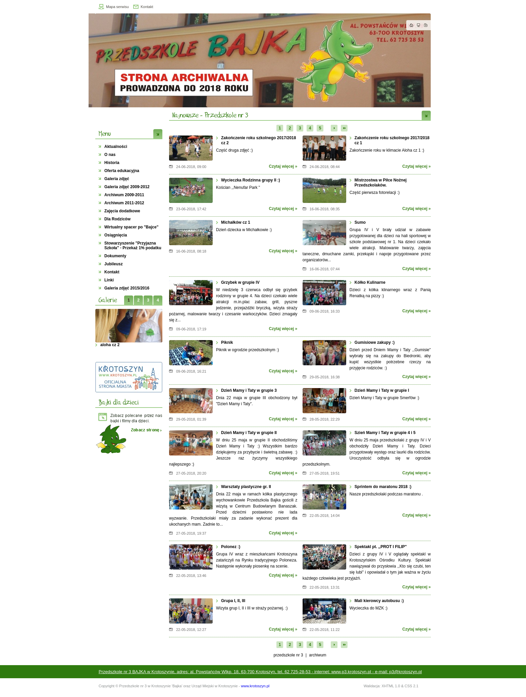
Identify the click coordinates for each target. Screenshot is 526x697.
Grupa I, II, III (233, 600)
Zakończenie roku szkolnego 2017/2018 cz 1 (392, 140)
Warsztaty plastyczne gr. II (246, 486)
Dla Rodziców (117, 219)
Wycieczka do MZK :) (368, 608)
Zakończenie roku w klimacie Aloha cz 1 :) (387, 150)
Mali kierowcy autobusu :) (379, 600)
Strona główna (412, 25)
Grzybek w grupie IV (240, 282)
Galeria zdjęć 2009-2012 (127, 186)
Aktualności (115, 146)
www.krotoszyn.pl (255, 686)
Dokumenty (115, 256)
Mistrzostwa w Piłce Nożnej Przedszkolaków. (381, 182)
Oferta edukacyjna (121, 170)
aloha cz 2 (110, 344)
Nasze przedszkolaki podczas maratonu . (386, 494)
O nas (109, 154)
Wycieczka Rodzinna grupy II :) (250, 180)
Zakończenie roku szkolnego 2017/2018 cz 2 (258, 140)
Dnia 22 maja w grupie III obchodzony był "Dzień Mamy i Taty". (256, 400)
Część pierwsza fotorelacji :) (375, 192)
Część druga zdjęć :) (234, 150)
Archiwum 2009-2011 (124, 195)
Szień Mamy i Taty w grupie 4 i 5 (385, 432)
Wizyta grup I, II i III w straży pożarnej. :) (251, 608)
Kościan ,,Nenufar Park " (238, 187)
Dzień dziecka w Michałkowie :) (244, 229)
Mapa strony (419, 25)
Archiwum (317, 655)
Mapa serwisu (117, 7)
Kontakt (147, 7)
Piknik (227, 342)
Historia (111, 162)
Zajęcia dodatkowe (122, 211)
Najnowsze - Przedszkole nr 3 (210, 115)
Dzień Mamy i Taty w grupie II (249, 432)
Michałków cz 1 (235, 222)
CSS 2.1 (411, 686)
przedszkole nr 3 (288, 655)
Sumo (360, 222)
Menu (104, 133)
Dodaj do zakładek (426, 25)
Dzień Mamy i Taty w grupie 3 (249, 390)
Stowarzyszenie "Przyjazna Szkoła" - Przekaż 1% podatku (132, 245)
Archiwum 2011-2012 (124, 203)
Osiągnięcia (115, 235)
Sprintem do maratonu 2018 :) (383, 486)
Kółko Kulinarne (370, 282)
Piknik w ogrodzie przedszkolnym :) (247, 349)
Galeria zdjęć (116, 178)
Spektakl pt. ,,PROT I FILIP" (381, 546)
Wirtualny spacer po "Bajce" (131, 227)
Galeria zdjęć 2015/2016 (126, 288)
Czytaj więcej (281, 166)
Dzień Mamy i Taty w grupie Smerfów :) (384, 397)
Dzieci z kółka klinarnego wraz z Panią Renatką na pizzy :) (390, 292)
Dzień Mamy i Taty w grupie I (382, 390)
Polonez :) (230, 546)
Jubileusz (113, 264)
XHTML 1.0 (390, 686)
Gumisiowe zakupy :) (374, 342)
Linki (109, 280)
